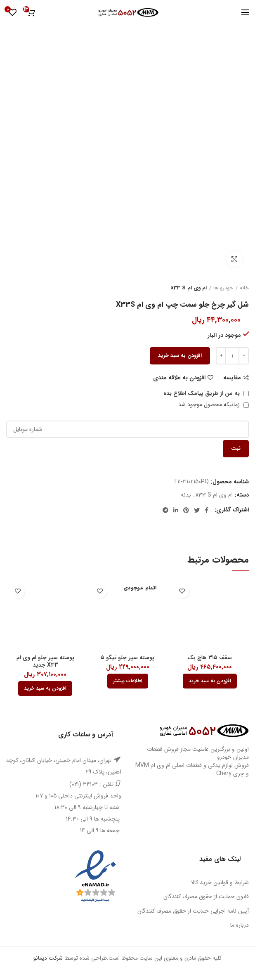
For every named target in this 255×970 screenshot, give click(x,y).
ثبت (236, 448)
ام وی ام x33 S (189, 288)
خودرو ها (223, 288)
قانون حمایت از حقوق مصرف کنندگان (206, 896)
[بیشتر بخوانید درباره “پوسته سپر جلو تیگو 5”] (127, 681)
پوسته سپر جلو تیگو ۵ (127, 657)
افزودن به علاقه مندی (179, 378)
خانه (244, 288)
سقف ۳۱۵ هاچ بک (209, 657)
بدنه (186, 495)
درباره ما (239, 925)
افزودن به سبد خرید (180, 355)
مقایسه (232, 378)
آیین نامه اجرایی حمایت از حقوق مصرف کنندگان (193, 911)
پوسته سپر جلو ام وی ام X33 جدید (45, 661)
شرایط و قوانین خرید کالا (220, 882)
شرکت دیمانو (48, 958)
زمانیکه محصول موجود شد (213, 404)
